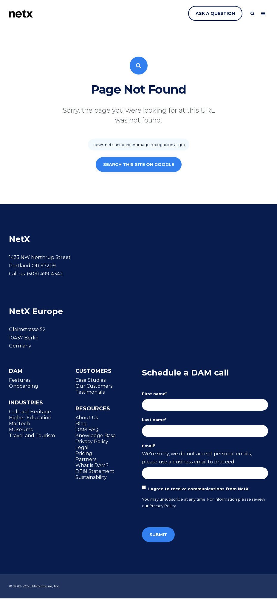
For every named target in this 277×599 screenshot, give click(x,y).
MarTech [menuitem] (19, 423)
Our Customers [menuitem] (93, 386)
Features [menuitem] (19, 380)
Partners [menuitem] (85, 459)
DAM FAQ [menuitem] (86, 429)
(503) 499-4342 (45, 274)
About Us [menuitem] (86, 417)
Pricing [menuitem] (83, 453)
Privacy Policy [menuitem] (91, 441)
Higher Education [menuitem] (30, 417)
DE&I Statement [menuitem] (94, 471)
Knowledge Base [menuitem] (95, 435)
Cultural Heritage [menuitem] (30, 412)
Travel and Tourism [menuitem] (32, 435)
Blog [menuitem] (81, 423)
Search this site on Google (138, 164)
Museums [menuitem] (21, 429)
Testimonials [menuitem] (90, 392)
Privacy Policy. (163, 506)
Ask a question (215, 13)
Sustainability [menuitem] (91, 477)
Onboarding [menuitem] (23, 386)
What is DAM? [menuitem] (92, 465)
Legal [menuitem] (82, 447)
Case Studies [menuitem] (90, 380)
